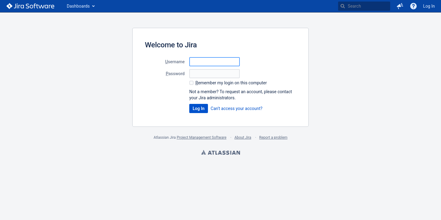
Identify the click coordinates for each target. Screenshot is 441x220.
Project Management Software (201, 137)
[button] (400, 6)
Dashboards (78, 6)
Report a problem (273, 137)
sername (175, 61)
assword (175, 73)
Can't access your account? (236, 108)
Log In (429, 6)
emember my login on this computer (231, 82)
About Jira (242, 137)
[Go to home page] (30, 6)
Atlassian (220, 153)
